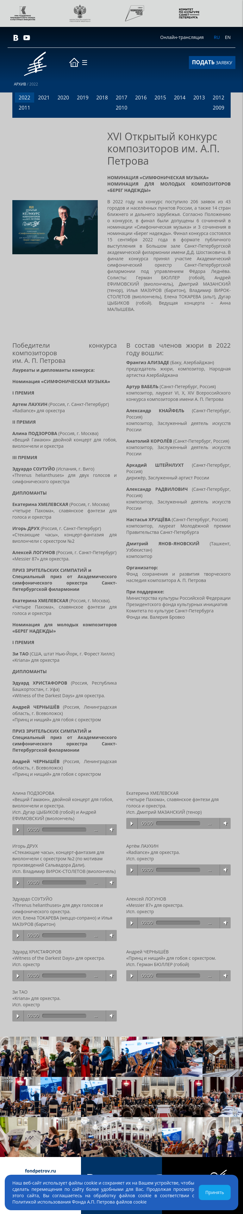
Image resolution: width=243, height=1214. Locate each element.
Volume (110, 829)
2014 (180, 97)
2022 (24, 97)
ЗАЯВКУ (212, 62)
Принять (214, 1192)
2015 (160, 97)
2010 (122, 107)
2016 (141, 97)
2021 (44, 97)
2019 (83, 97)
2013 (199, 97)
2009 (218, 107)
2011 (24, 107)
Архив (20, 84)
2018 (102, 97)
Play (18, 830)
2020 (63, 97)
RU (217, 37)
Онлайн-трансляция (181, 37)
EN (228, 37)
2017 (122, 97)
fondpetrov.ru (40, 1171)
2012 (218, 97)
